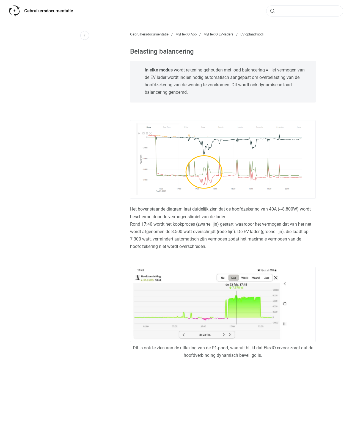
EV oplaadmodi (251, 34)
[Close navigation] (84, 35)
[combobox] (304, 11)
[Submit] (272, 11)
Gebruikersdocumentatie (48, 10)
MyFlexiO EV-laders (218, 34)
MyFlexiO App (186, 34)
